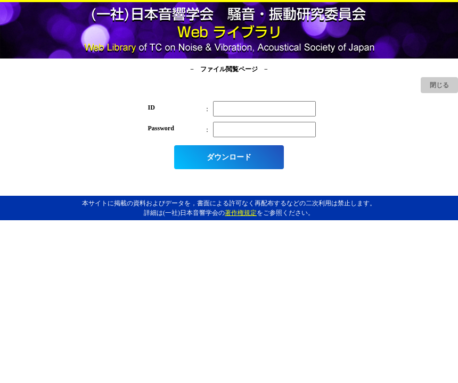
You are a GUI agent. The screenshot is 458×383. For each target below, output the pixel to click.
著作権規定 (241, 213)
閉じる (439, 85)
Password (161, 128)
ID (151, 107)
